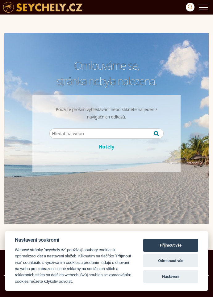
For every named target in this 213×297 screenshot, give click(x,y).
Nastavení (170, 276)
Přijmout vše (171, 245)
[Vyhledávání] (190, 7)
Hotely (107, 146)
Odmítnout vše (170, 260)
